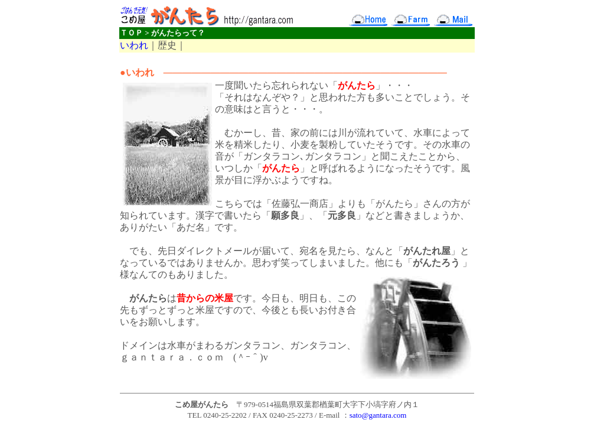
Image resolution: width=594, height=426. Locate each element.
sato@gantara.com (378, 415)
